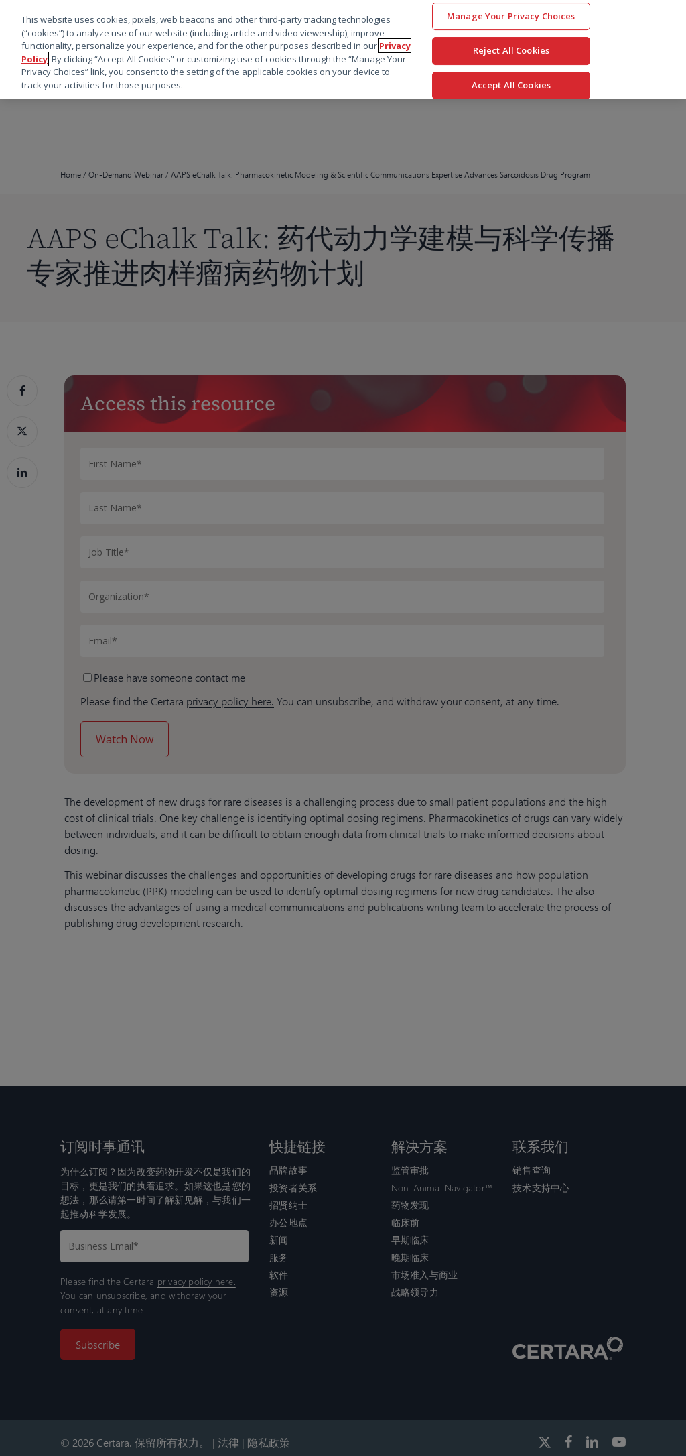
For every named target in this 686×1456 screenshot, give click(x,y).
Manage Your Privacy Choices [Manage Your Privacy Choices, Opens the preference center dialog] (511, 16)
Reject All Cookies (511, 50)
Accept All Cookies (511, 85)
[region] (343, 49)
